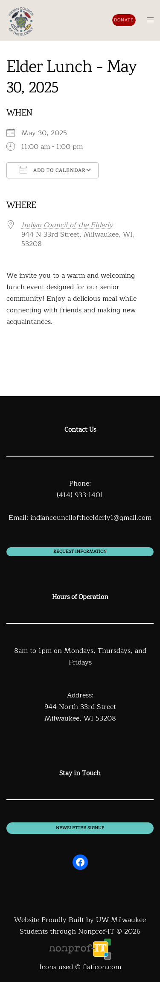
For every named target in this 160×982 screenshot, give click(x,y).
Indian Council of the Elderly (67, 225)
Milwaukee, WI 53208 (80, 718)
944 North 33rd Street (80, 706)
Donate (124, 20)
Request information (80, 551)
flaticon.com (102, 967)
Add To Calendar (52, 170)
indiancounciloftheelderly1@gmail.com (90, 517)
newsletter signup (80, 827)
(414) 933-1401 (80, 495)
